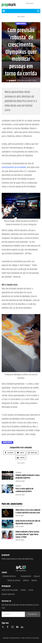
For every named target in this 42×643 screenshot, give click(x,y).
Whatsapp (32, 452)
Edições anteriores (8, 594)
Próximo (18, 486)
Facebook (9, 452)
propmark (11, 80)
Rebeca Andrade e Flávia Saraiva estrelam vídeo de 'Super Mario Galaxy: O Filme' (27, 534)
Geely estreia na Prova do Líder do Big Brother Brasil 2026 (28, 522)
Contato (23, 590)
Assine (31, 590)
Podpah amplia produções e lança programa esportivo (28, 476)
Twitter (20, 452)
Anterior (18, 472)
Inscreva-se (32, 614)
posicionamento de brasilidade (14, 167)
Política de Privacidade (10, 590)
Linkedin (21, 457)
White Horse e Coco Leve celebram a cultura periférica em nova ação (28, 511)
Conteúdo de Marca (9, 576)
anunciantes (21, 23)
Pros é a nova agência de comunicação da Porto (24, 490)
